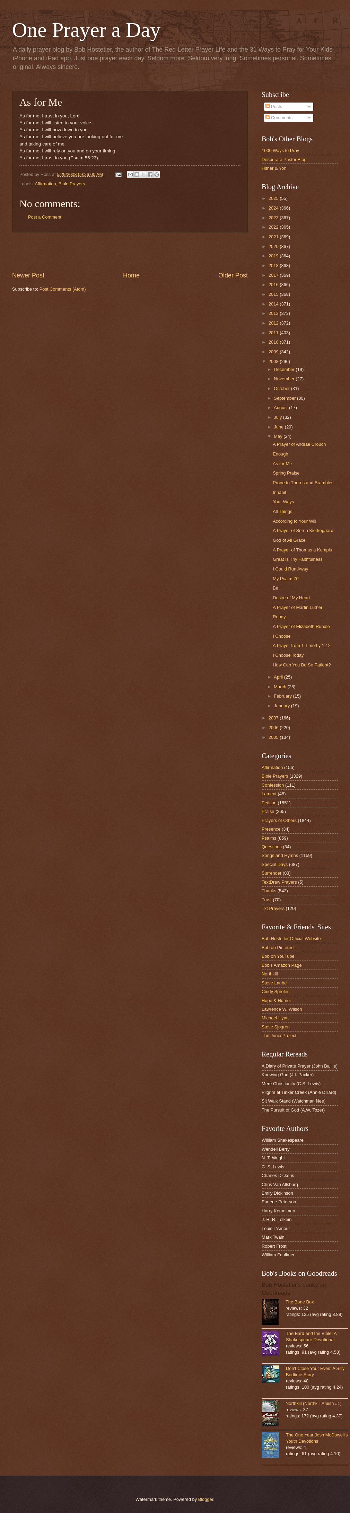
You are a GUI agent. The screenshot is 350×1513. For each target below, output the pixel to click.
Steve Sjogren (276, 1026)
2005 (274, 737)
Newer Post (28, 275)
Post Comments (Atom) (63, 289)
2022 (274, 227)
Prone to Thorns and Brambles (303, 482)
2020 (274, 246)
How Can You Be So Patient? (302, 664)
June (279, 427)
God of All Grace (289, 540)
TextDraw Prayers (279, 882)
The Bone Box (300, 1301)
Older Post (233, 275)
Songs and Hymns (280, 855)
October (282, 388)
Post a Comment (44, 217)
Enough (280, 454)
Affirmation (45, 183)
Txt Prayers (273, 908)
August (281, 407)
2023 (274, 217)
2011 (274, 332)
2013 (274, 313)
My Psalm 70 (285, 578)
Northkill (270, 973)
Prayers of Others (279, 820)
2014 (274, 304)
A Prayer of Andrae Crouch (299, 444)
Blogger (205, 1499)
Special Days (275, 864)
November (285, 378)
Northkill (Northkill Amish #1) (314, 1403)
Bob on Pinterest (278, 947)
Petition (269, 802)
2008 (274, 361)
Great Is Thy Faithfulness (298, 559)
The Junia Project (279, 1035)
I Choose (282, 636)
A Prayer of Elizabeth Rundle (301, 626)
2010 (274, 342)
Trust (267, 899)
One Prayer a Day (86, 29)
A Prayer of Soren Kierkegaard (303, 530)
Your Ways (283, 501)
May (278, 436)
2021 (274, 236)
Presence (271, 829)
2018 (274, 265)
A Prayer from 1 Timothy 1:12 (302, 645)
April (279, 677)
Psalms (269, 838)
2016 (274, 284)
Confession (273, 785)
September (285, 398)
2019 (274, 255)
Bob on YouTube (278, 956)
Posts (273, 106)
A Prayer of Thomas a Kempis (302, 549)
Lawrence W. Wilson (282, 1009)
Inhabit (279, 492)
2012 (274, 323)
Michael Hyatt (275, 1017)
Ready (279, 616)
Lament (269, 793)
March (280, 686)
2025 (274, 198)
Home (131, 275)
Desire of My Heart (291, 597)
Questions (272, 846)
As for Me (282, 463)
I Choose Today (288, 655)
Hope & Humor (276, 1000)
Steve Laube (274, 982)
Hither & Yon (274, 168)
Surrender (271, 873)
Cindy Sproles (275, 991)
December (285, 369)
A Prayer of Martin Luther (297, 607)
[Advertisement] (130, 251)
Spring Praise (286, 473)
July (278, 417)
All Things (282, 511)
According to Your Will (294, 521)
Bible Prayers (72, 183)
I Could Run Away (290, 569)
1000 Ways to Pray (280, 150)
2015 (274, 294)
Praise (268, 811)
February (283, 696)
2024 (274, 208)
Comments (278, 117)
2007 (274, 717)
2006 (274, 727)
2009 (274, 351)
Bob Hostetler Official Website (291, 938)
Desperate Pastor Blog (284, 159)
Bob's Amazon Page (282, 965)
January (282, 705)
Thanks (269, 890)
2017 (274, 275)
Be (275, 588)
